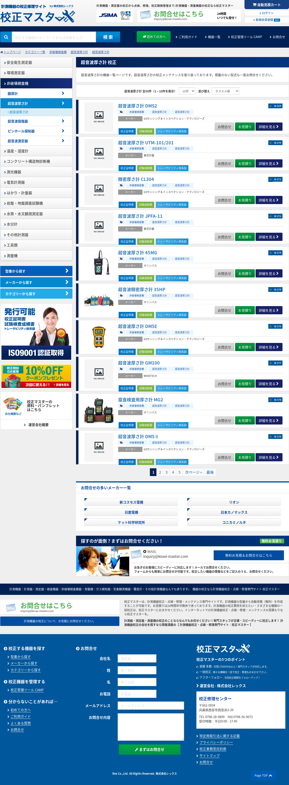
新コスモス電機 (131, 502)
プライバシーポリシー (216, 742)
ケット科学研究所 (131, 522)
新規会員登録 (266, 20)
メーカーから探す (18, 282)
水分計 (11, 224)
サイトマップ (209, 755)
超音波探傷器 (18, 121)
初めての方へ (154, 36)
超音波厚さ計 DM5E (137, 326)
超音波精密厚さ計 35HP (141, 289)
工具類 (11, 245)
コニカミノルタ (234, 522)
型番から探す (15, 271)
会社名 (105, 658)
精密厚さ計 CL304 (136, 179)
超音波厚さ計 (79, 52)
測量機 (11, 255)
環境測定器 (14, 72)
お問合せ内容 (99, 717)
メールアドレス (97, 705)
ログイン (267, 13)
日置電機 (131, 512)
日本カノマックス (234, 512)
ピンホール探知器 (21, 131)
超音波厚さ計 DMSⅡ (138, 436)
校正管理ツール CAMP (246, 36)
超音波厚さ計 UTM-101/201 (146, 142)
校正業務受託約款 (212, 748)
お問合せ (279, 36)
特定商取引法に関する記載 (219, 735)
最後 (210, 472)
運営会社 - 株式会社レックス (221, 685)
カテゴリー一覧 (35, 52)
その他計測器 (16, 234)
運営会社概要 (38, 424)
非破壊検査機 (58, 52)
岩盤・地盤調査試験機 (23, 203)
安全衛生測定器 (18, 62)
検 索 (108, 37)
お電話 (105, 693)
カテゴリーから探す (20, 293)
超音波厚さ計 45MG (137, 252)
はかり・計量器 (18, 192)
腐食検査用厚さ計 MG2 (140, 399)
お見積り (245, 126)
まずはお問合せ (149, 749)
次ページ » (193, 472)
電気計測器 (14, 182)
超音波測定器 (18, 140)
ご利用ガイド (188, 36)
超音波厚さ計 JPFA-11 (140, 216)
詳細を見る (267, 126)
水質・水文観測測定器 (23, 213)
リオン (233, 502)
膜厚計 (13, 93)
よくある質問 (21, 723)
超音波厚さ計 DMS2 (137, 106)
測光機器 (12, 171)
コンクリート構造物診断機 (27, 161)
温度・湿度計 (16, 151)
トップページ (12, 52)
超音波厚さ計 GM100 (139, 363)
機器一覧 (214, 36)
